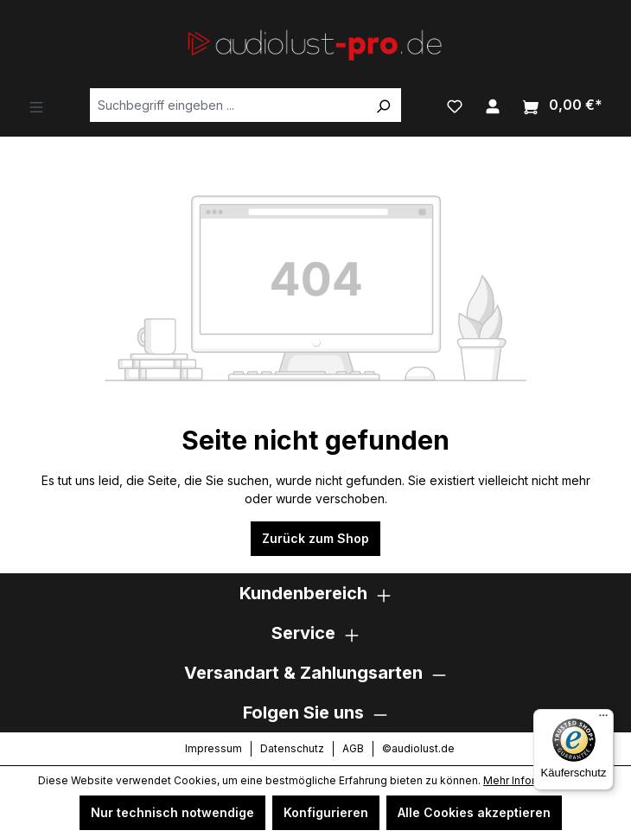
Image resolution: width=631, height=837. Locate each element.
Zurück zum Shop (315, 538)
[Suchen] (383, 105)
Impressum (213, 748)
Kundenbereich (303, 593)
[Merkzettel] (455, 104)
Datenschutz (292, 748)
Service (303, 633)
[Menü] (36, 105)
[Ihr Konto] (493, 104)
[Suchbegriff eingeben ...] (228, 105)
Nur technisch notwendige (172, 812)
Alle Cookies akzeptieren (474, 812)
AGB (353, 748)
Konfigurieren (326, 812)
